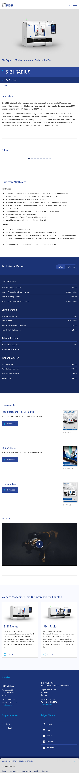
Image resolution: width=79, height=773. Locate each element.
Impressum (14, 771)
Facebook (50, 741)
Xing (48, 730)
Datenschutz (26, 771)
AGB (36, 771)
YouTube (50, 736)
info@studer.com (8, 705)
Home (4, 771)
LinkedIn (50, 724)
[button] (29, 158)
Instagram (50, 747)
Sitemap (45, 771)
